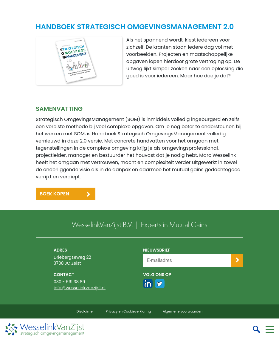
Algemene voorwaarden (182, 311)
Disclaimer (85, 311)
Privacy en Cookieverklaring (128, 311)
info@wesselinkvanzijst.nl (80, 288)
